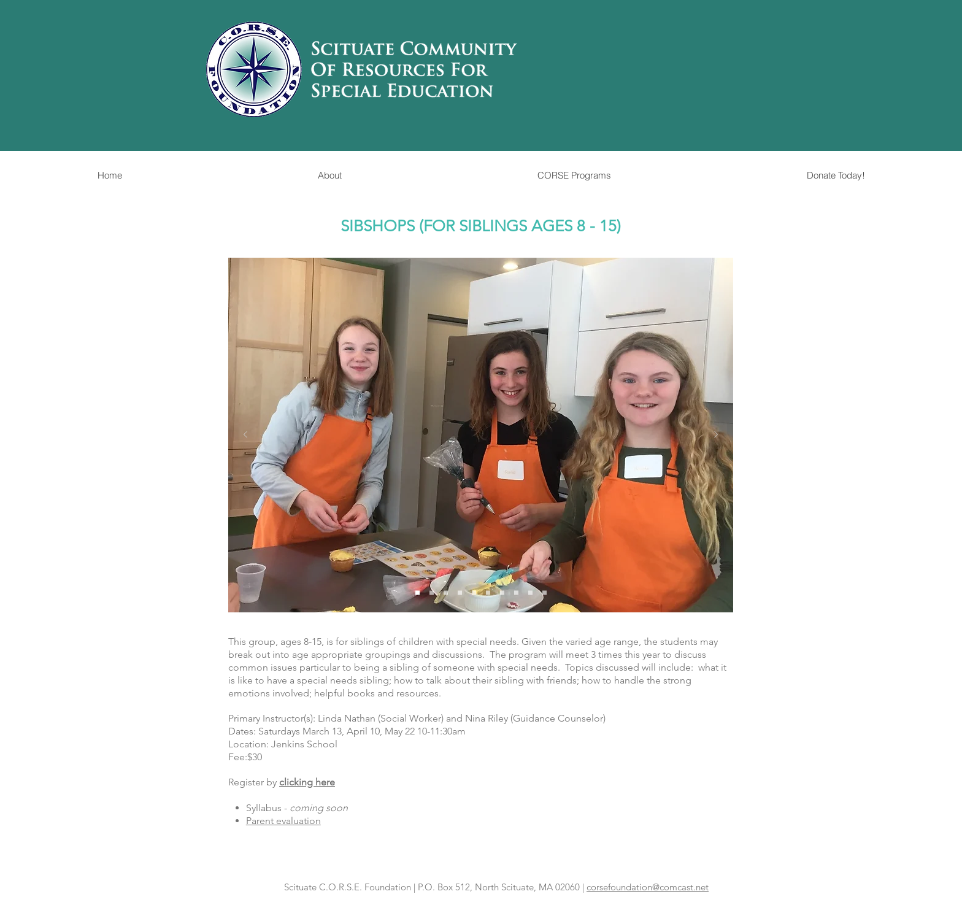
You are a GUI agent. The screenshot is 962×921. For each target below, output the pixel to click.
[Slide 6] (488, 593)
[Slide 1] (417, 593)
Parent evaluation (283, 821)
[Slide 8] (516, 593)
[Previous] (245, 435)
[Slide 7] (502, 593)
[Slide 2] (431, 593)
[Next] (716, 435)
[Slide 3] (446, 593)
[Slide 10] (544, 593)
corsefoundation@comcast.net (648, 887)
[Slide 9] (530, 593)
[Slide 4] (460, 593)
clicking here (307, 782)
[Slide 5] (474, 593)
